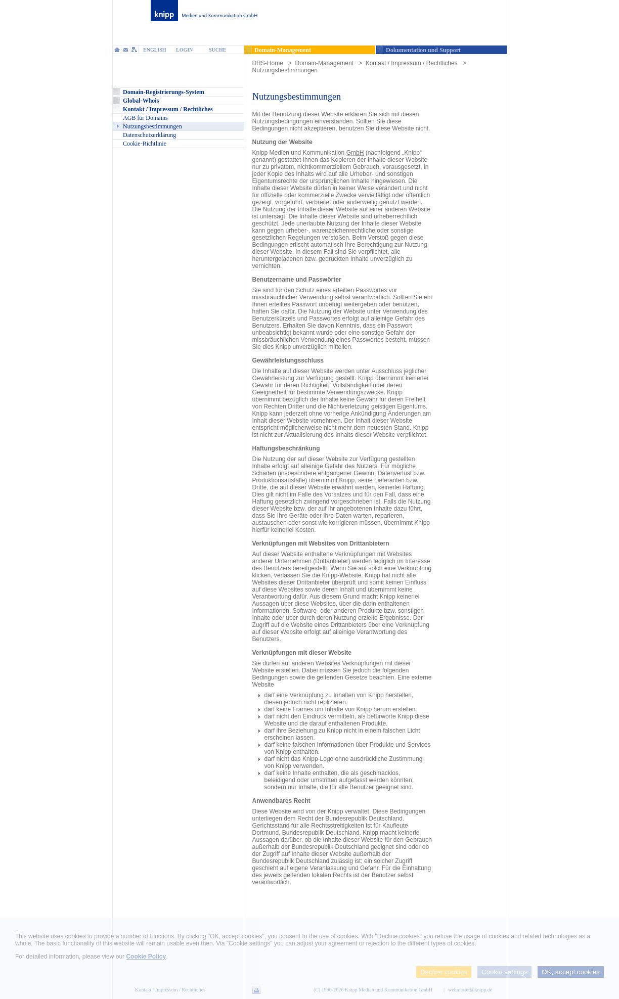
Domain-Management (324, 63)
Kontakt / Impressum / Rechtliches (412, 63)
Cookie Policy (146, 956)
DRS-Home (267, 63)
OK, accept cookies (571, 972)
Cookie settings (504, 972)
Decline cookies (443, 972)
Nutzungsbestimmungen (285, 70)
